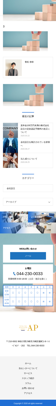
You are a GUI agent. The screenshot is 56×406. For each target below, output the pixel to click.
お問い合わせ (28, 388)
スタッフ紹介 (28, 378)
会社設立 (11, 188)
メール (28, 256)
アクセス (28, 393)
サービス (28, 373)
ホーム (28, 363)
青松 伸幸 (29, 62)
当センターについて (28, 368)
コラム (28, 383)
